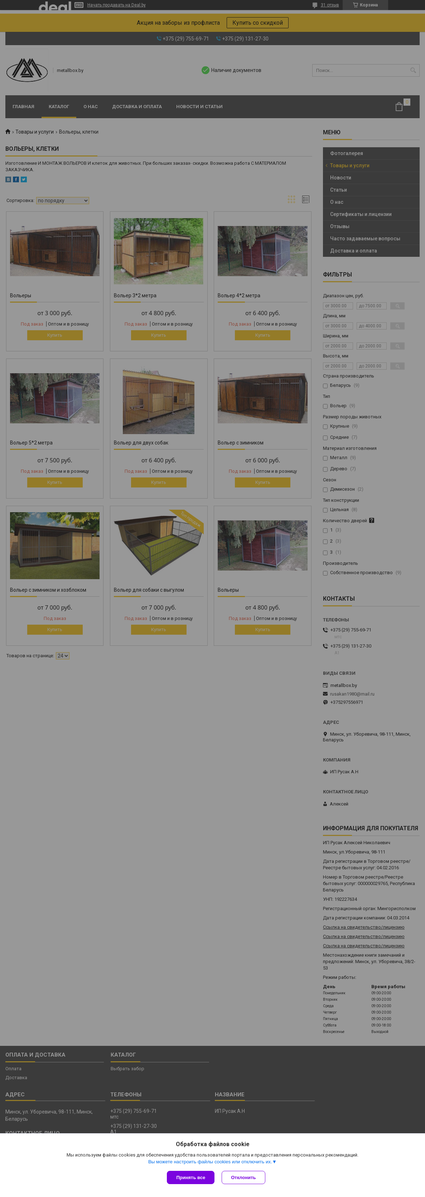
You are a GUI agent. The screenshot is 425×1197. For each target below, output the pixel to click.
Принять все (190, 1177)
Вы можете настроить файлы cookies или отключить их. (210, 1161)
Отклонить (243, 1177)
